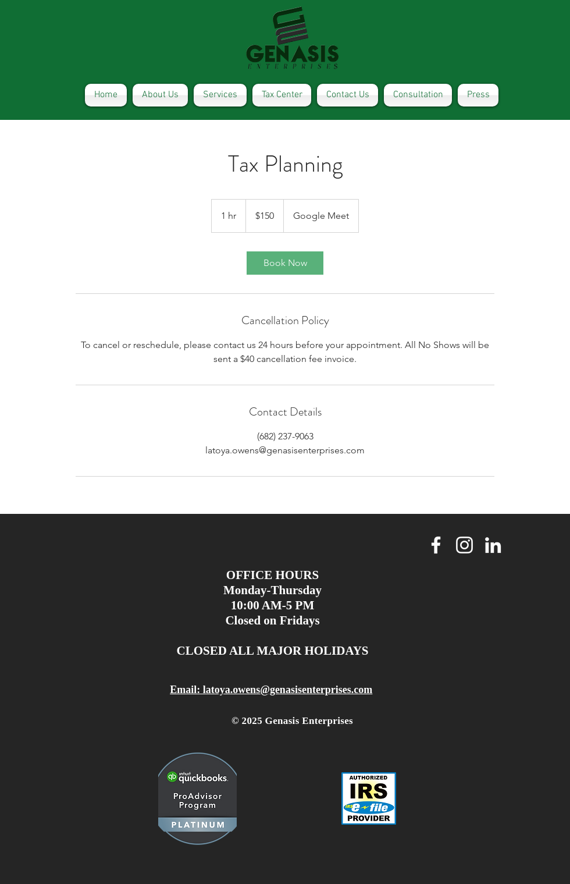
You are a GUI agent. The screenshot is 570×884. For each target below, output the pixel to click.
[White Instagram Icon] (464, 545)
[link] (285, 263)
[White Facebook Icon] (436, 545)
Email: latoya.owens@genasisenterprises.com (271, 689)
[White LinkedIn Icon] (493, 545)
